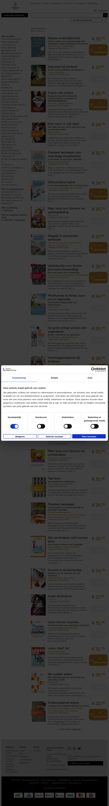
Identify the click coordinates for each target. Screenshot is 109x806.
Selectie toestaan (54, 436)
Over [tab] (90, 378)
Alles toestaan (89, 436)
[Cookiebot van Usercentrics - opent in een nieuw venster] (93, 369)
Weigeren (20, 436)
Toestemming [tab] (19, 378)
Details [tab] (54, 378)
